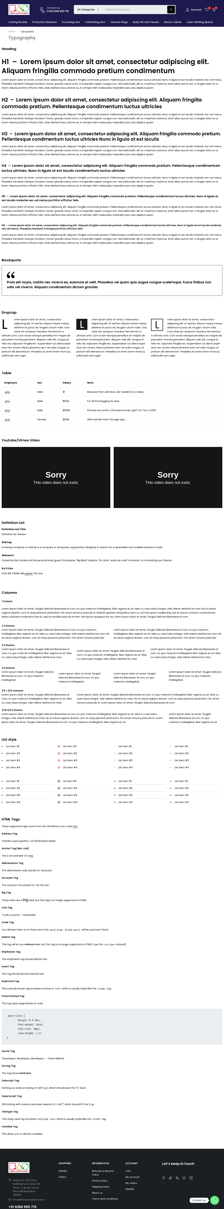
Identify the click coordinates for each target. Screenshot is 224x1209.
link (31, 856)
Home (11, 31)
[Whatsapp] (214, 1200)
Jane (7, 392)
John (7, 401)
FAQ (75, 826)
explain (28, 573)
